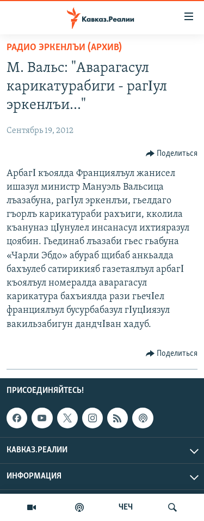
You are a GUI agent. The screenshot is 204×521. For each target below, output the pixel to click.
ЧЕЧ (126, 507)
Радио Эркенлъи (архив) (64, 48)
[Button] (172, 154)
